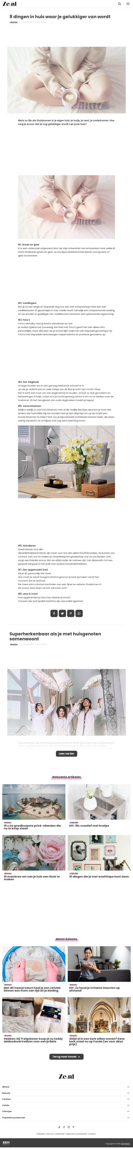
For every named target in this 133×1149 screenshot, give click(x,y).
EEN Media (125, 1143)
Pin (70, 613)
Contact (91, 1134)
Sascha (44, 644)
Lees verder (66, 753)
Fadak (43, 22)
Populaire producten (13, 1117)
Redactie (41, 1134)
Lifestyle (7, 1111)
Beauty (6, 1093)
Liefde (5, 1105)
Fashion (6, 1099)
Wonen (13, 22)
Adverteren (60, 1134)
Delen (54, 613)
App (79, 613)
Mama (5, 1086)
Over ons (50, 1134)
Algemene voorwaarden (76, 1134)
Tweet (62, 613)
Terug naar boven (64, 1056)
